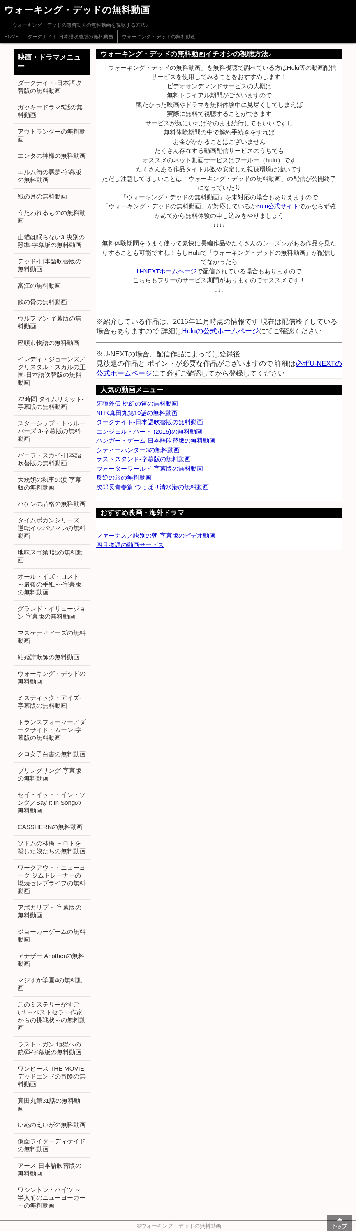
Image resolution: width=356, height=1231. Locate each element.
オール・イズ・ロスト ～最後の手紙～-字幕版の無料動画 (49, 584)
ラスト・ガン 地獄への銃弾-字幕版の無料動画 (49, 1048)
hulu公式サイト (278, 206)
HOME (11, 36)
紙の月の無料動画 (42, 196)
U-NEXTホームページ (167, 271)
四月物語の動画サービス (130, 544)
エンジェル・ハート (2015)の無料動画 (149, 431)
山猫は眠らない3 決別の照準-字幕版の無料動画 (51, 240)
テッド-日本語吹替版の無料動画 (49, 265)
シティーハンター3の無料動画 (138, 449)
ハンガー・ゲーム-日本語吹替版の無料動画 (155, 440)
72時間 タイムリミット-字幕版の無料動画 (51, 402)
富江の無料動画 (39, 285)
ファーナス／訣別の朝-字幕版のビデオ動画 (155, 535)
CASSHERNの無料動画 (50, 826)
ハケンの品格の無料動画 (52, 503)
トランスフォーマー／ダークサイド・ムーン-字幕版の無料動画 (52, 729)
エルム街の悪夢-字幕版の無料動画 (49, 176)
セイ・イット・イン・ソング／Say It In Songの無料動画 (52, 802)
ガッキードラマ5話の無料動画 (50, 111)
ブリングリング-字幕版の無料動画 (49, 774)
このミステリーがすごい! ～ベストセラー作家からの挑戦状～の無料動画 (52, 1016)
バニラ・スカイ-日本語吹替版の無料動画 (49, 459)
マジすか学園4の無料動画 (50, 984)
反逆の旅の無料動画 (124, 477)
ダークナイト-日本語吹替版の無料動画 (70, 36)
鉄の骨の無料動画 (42, 301)
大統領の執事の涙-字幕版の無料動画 (49, 483)
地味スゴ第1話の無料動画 (50, 556)
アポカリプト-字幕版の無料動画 (49, 911)
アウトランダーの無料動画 (52, 135)
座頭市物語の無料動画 (48, 342)
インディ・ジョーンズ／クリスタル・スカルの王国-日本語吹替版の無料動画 (52, 371)
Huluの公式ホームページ (220, 331)
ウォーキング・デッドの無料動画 (159, 36)
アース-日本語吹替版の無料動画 (49, 1169)
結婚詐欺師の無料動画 (48, 657)
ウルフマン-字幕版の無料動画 (49, 322)
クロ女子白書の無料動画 (52, 754)
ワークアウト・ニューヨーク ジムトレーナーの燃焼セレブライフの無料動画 (52, 879)
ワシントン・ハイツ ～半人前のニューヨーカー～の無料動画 (52, 1197)
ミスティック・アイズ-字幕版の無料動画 (49, 701)
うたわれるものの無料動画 (52, 216)
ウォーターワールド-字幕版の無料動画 (149, 468)
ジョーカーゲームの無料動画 (52, 935)
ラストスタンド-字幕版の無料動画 (143, 458)
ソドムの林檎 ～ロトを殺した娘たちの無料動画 (52, 847)
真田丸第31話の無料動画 (49, 1104)
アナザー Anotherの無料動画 (51, 959)
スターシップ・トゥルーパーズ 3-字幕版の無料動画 (52, 431)
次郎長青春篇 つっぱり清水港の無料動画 (152, 486)
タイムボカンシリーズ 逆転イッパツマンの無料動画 (52, 528)
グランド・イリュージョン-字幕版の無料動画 (52, 612)
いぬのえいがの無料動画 (52, 1124)
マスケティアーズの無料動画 (52, 636)
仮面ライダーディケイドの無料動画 (52, 1145)
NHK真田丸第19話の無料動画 (137, 412)
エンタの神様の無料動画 (52, 155)
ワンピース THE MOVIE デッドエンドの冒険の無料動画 (52, 1076)
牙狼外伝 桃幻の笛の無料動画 (137, 403)
